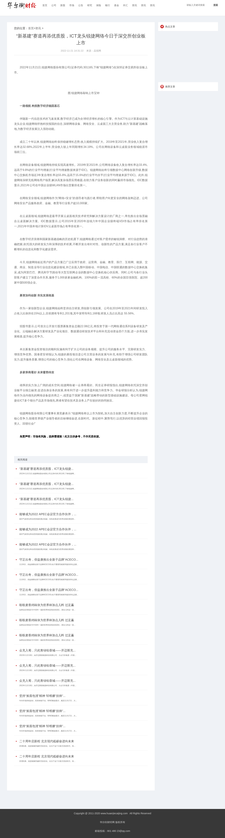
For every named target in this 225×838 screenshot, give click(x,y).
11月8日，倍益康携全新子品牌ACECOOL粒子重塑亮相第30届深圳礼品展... (48, 564)
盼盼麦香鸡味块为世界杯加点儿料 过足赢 (46, 605)
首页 (44, 5)
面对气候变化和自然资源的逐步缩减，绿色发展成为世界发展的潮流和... (47, 519)
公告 (80, 5)
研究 (89, 5)
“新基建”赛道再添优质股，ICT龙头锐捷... (46, 468)
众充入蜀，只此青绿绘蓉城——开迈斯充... (47, 650)
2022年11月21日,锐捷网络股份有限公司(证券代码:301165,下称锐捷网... (47, 474)
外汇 (125, 5)
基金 (116, 5)
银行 (107, 5)
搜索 (215, 5)
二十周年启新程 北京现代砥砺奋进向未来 (46, 741)
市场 (71, 5)
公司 (53, 5)
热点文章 (170, 26)
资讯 (134, 5)
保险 (98, 5)
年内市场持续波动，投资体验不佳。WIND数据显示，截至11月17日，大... (48, 701)
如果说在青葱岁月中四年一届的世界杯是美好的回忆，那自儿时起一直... (47, 610)
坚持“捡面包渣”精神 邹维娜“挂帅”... (42, 696)
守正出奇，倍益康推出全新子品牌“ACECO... (48, 559)
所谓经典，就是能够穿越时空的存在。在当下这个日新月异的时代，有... (47, 746)
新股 (62, 5)
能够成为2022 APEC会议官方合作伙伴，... (47, 514)
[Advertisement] (80, 775)
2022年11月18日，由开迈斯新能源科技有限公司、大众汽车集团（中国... (47, 655)
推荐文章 (170, 86)
